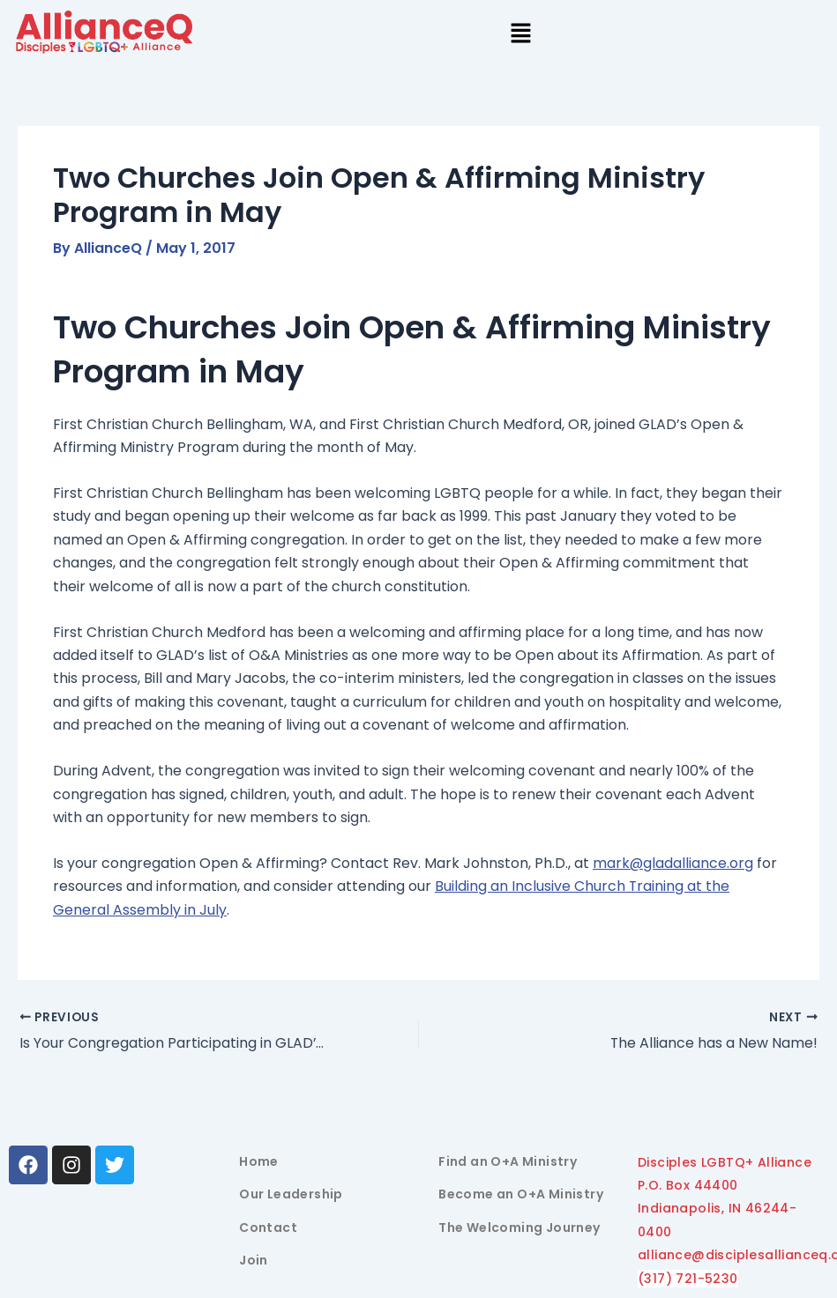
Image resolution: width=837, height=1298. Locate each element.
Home (259, 1161)
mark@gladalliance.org (673, 863)
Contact (268, 1227)
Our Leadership (291, 1195)
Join (253, 1261)
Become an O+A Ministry (520, 1195)
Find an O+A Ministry (507, 1161)
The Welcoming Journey (519, 1227)
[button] (520, 34)
